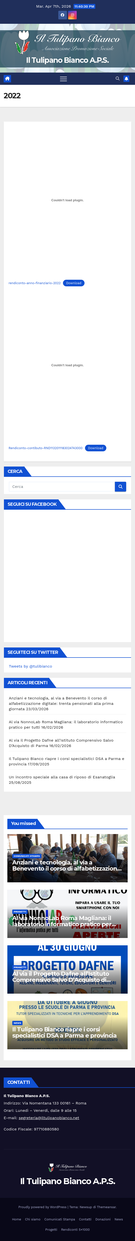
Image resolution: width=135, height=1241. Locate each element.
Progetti (20, 911)
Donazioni (102, 1219)
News (17, 1023)
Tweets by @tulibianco (30, 666)
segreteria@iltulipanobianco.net (49, 1117)
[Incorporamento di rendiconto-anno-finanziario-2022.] (67, 200)
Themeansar (106, 1207)
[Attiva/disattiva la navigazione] (63, 79)
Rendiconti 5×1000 (75, 1229)
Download (73, 283)
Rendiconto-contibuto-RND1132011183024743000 (46, 448)
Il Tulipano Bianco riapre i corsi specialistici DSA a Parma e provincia (64, 1032)
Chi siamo (32, 1219)
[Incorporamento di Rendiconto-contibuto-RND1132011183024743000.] (67, 365)
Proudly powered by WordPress (43, 1207)
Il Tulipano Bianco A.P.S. (67, 60)
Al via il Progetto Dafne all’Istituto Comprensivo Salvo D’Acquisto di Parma (60, 979)
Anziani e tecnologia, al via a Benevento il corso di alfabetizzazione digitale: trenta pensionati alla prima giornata (61, 703)
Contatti (85, 1219)
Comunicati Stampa (27, 856)
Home (16, 1219)
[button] (118, 78)
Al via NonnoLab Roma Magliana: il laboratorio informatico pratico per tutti (61, 924)
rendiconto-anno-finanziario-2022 (35, 283)
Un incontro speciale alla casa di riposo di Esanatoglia (62, 777)
